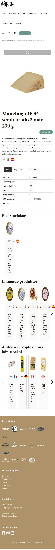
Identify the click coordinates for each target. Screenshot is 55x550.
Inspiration (7, 23)
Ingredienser (19, 169)
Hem (3, 13)
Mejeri (13, 40)
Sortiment (13, 13)
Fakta (8, 169)
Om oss (42, 13)
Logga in (25, 33)
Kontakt (19, 23)
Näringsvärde (33, 169)
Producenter (28, 13)
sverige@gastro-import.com (12, 507)
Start (3, 40)
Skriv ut (46, 132)
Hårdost (19, 40)
